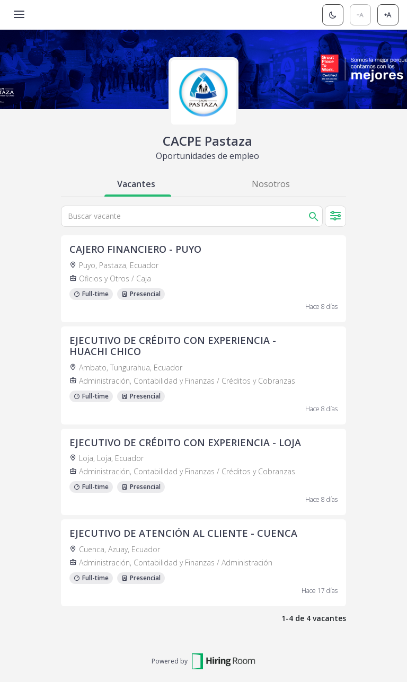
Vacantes (136, 184)
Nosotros (271, 184)
